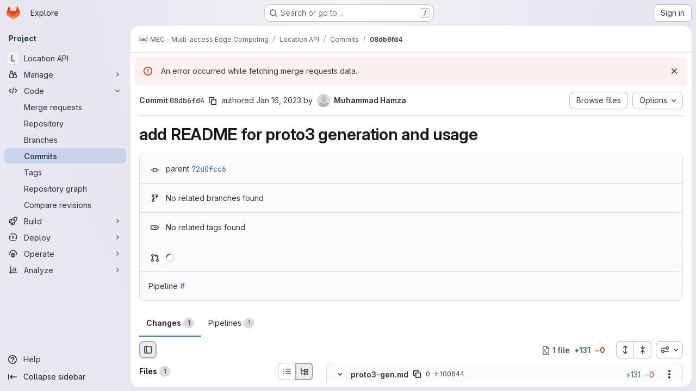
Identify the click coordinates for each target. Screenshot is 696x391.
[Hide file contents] (339, 374)
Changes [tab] (170, 323)
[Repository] (65, 123)
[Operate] (65, 253)
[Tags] (65, 172)
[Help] (65, 359)
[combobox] (669, 349)
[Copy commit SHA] (212, 101)
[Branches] (65, 139)
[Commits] (65, 155)
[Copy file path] (417, 374)
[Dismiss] (674, 71)
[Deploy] (65, 237)
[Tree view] (304, 371)
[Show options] (669, 374)
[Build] (65, 221)
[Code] (65, 90)
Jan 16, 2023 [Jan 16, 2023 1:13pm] (278, 100)
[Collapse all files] (642, 349)
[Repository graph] (65, 188)
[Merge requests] (65, 107)
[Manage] (65, 74)
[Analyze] (65, 270)
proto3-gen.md (379, 374)
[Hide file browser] (148, 349)
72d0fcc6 (208, 169)
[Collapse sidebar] (65, 376)
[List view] (286, 371)
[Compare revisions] (65, 204)
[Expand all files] (624, 349)
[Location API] (65, 58)
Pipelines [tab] (231, 323)
